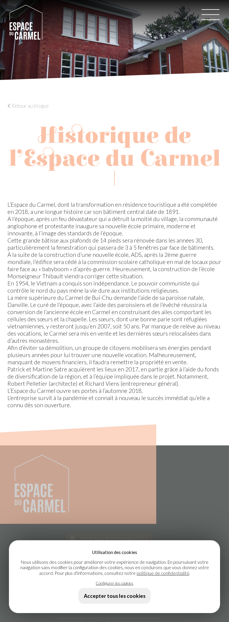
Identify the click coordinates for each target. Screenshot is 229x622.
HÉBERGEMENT (71, 618)
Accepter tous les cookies (115, 596)
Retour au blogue (28, 106)
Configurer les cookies (114, 583)
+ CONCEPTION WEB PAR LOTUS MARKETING (123, 618)
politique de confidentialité (163, 573)
